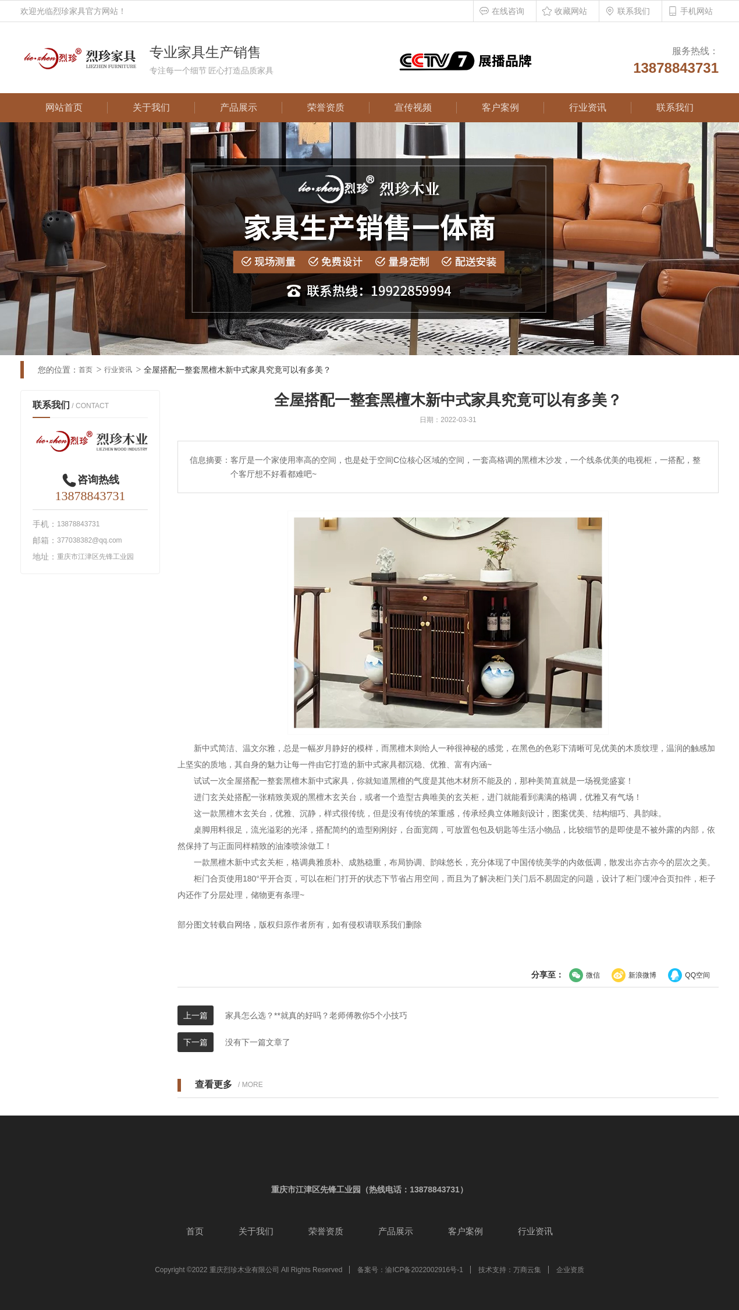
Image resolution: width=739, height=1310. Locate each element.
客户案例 (500, 107)
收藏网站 (571, 11)
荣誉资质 (325, 107)
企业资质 (570, 1270)
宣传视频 (413, 107)
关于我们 (151, 107)
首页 (86, 370)
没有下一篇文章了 (257, 1042)
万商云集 (527, 1270)
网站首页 (64, 107)
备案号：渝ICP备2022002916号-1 (410, 1270)
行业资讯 (587, 107)
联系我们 (633, 11)
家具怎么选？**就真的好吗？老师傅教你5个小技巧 (316, 1015)
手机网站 (696, 11)
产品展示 (238, 107)
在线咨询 (508, 11)
